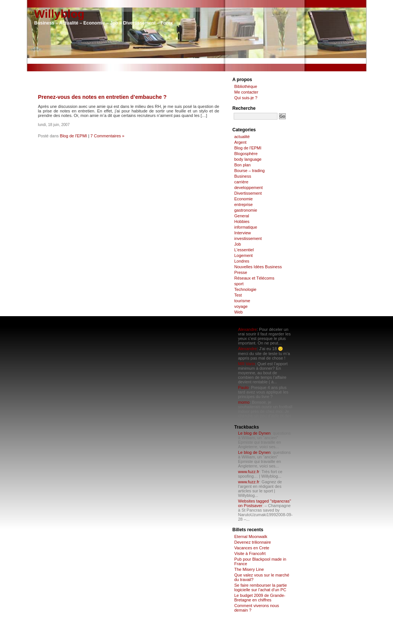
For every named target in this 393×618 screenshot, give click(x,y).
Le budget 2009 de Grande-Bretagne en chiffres (259, 597)
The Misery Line (249, 569)
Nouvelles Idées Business (258, 266)
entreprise (243, 204)
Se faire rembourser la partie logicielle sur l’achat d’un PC (260, 587)
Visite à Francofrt (250, 553)
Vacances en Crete (252, 548)
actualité (242, 136)
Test (238, 295)
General (241, 216)
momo (244, 402)
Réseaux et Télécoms (254, 278)
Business (242, 176)
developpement (248, 187)
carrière (241, 182)
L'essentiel (244, 250)
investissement (248, 238)
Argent (240, 142)
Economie (243, 199)
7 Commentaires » (108, 136)
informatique (245, 227)
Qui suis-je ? (245, 97)
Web (238, 312)
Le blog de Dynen (254, 433)
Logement (243, 255)
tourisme (242, 300)
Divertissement (248, 193)
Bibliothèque (245, 86)
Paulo (243, 387)
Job (237, 244)
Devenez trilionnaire (252, 542)
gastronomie (245, 210)
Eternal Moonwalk (250, 536)
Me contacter (246, 92)
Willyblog (59, 14)
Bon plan (242, 165)
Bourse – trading (249, 170)
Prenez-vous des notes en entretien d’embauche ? (102, 97)
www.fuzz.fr (248, 471)
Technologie (245, 289)
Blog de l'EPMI (73, 136)
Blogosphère (246, 153)
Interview (242, 233)
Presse (240, 272)
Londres (242, 261)
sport (239, 283)
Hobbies (242, 221)
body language (248, 159)
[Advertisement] (196, 61)
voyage (241, 306)
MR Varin (246, 363)
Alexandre (247, 329)
